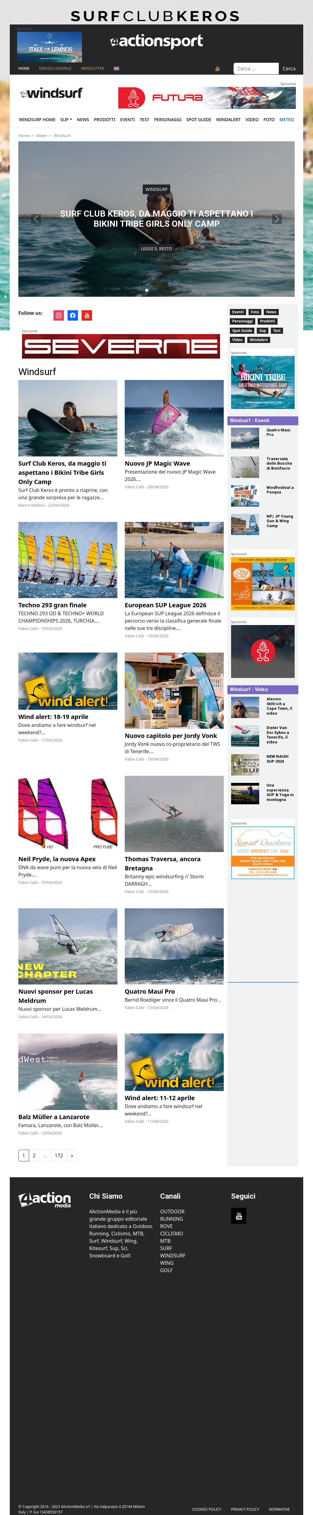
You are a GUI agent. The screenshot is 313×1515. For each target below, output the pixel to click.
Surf (166, 1248)
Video (252, 119)
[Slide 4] (161, 290)
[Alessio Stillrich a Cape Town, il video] (245, 707)
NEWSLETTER (92, 68)
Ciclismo (171, 1233)
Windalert (228, 119)
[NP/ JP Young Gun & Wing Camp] (245, 524)
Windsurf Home (37, 119)
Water (41, 135)
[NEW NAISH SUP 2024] (245, 765)
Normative (279, 1509)
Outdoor (172, 1211)
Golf (166, 1270)
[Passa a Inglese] (116, 68)
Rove (166, 1226)
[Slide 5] (166, 290)
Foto (269, 119)
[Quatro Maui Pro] (245, 438)
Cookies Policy (206, 1509)
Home (23, 68)
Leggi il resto (156, 248)
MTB (165, 1241)
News (83, 119)
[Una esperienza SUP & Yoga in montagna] (245, 793)
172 (59, 1155)
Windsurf (62, 135)
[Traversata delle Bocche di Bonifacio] (245, 467)
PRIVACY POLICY (245, 1509)
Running (171, 1218)
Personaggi (167, 119)
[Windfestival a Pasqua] (245, 496)
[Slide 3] (156, 290)
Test (144, 119)
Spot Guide (198, 119)
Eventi (127, 119)
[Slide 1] (146, 290)
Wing (167, 1263)
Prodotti (104, 119)
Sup (65, 119)
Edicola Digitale (55, 68)
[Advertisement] (271, 941)
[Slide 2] (151, 290)
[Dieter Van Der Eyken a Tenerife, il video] (245, 736)
